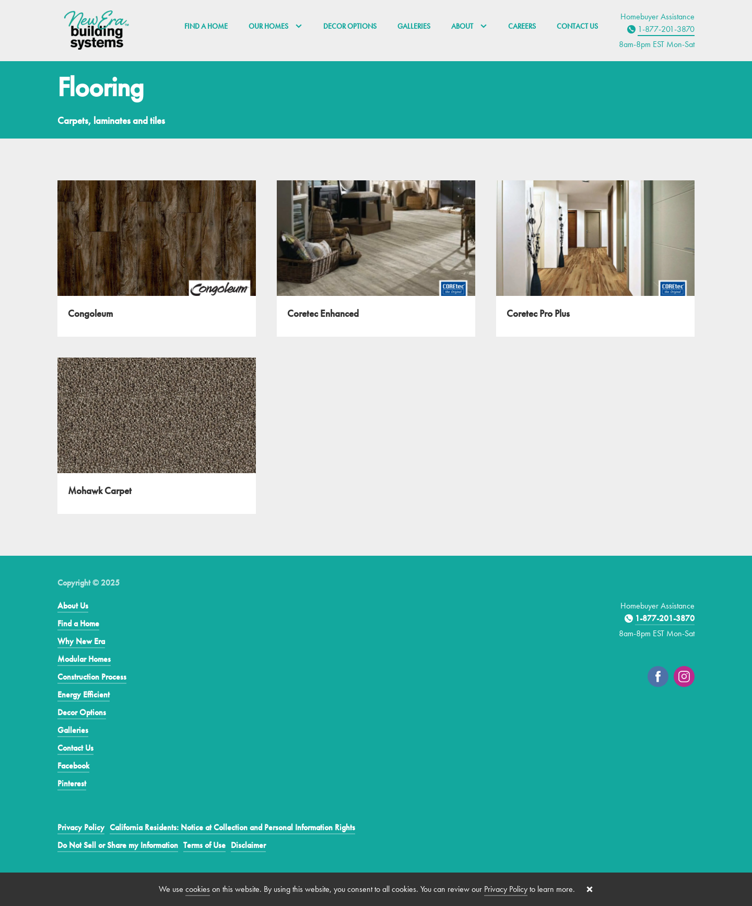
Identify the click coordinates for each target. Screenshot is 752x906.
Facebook (73, 765)
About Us (72, 605)
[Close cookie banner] (589, 889)
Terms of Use (204, 845)
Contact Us (577, 26)
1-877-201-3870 (666, 29)
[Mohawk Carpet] (156, 436)
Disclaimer (248, 845)
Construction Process (91, 676)
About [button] (469, 26)
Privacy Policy (80, 827)
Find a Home (206, 26)
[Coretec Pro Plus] (595, 258)
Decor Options (350, 26)
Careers (522, 26)
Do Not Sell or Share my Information (117, 845)
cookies (197, 889)
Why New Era (81, 641)
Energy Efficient (83, 694)
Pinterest (71, 783)
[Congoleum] (156, 258)
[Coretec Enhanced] (376, 258)
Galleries (413, 26)
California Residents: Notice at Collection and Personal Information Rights (232, 827)
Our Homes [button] (275, 26)
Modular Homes (84, 658)
